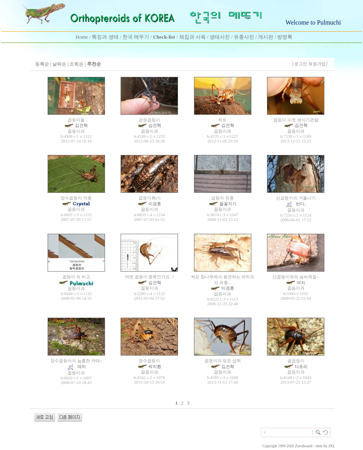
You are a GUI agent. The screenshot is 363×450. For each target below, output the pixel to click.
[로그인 (299, 64)
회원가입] (318, 64)
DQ (331, 446)
